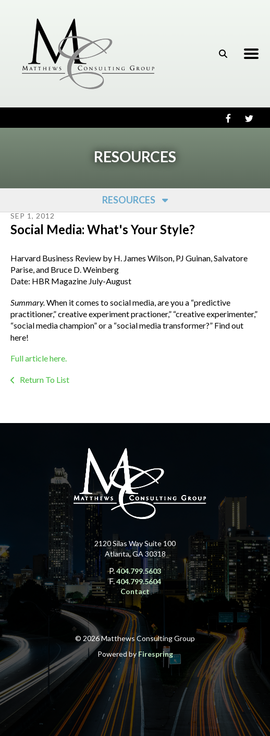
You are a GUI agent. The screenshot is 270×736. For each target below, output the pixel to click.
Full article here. (38, 358)
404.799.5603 (138, 570)
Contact (135, 591)
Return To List (43, 379)
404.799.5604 (138, 581)
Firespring (155, 653)
